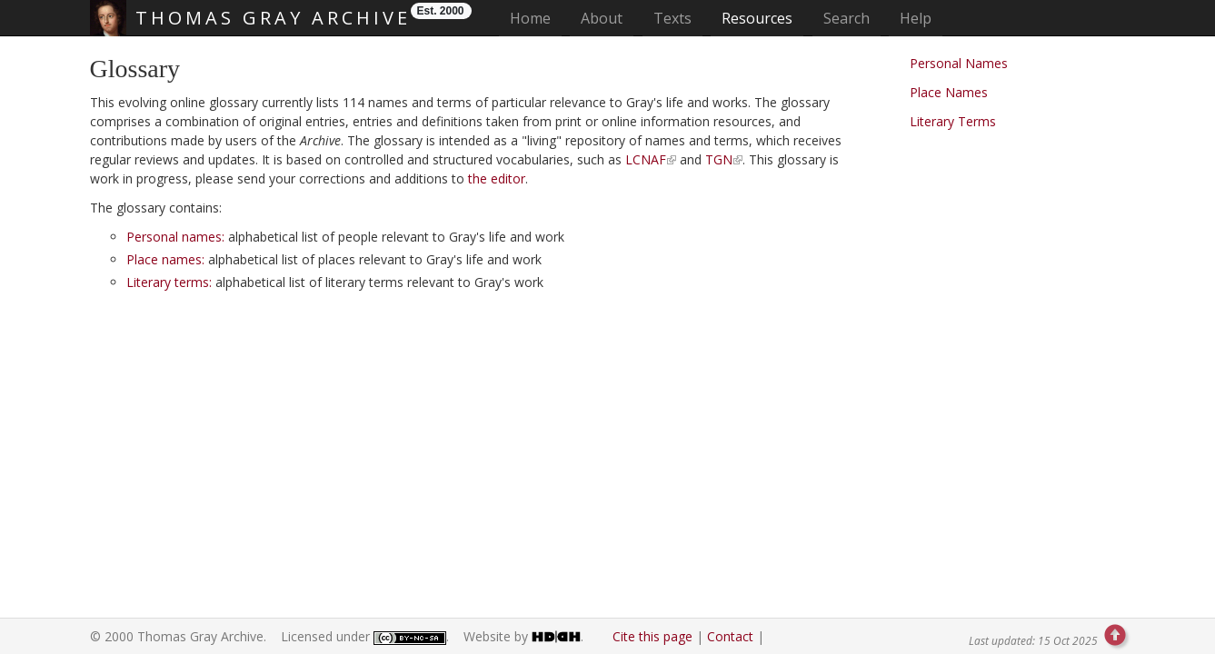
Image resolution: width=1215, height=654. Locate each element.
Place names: (165, 259)
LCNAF (645, 159)
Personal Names (959, 63)
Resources (757, 18)
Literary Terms (953, 121)
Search (846, 18)
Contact (730, 636)
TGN (718, 159)
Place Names (949, 92)
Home (536, 17)
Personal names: (175, 236)
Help (915, 18)
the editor (496, 178)
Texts (672, 18)
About (601, 18)
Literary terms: (169, 282)
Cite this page (652, 636)
